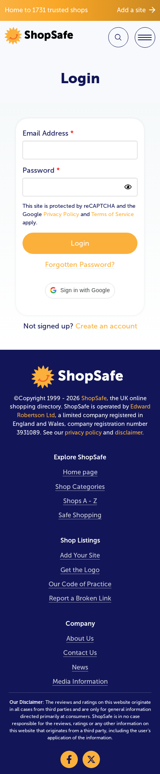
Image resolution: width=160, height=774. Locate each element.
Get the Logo (80, 570)
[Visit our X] (91, 759)
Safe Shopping (80, 515)
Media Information (80, 681)
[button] (80, 290)
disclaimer (128, 432)
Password (41, 170)
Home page (80, 472)
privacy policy (83, 432)
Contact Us (80, 652)
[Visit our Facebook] (69, 759)
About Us (80, 638)
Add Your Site (80, 555)
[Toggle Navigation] (145, 37)
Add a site (136, 10)
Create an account (106, 326)
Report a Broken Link (80, 598)
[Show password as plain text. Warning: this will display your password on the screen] (128, 187)
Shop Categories (80, 486)
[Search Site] (118, 37)
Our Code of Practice (80, 584)
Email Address (48, 133)
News (80, 667)
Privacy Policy (61, 214)
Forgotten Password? (80, 265)
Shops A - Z (80, 501)
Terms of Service (112, 214)
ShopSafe (94, 398)
